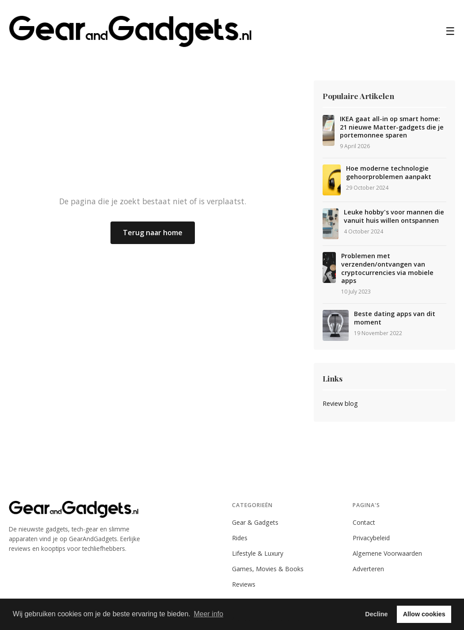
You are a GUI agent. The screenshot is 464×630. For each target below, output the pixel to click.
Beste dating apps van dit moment (394, 318)
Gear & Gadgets (255, 522)
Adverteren (368, 569)
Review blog (340, 403)
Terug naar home (153, 232)
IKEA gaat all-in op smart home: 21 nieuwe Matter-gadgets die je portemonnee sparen (392, 127)
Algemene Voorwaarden (387, 553)
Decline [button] (376, 614)
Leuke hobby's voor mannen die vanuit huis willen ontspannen (394, 216)
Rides (239, 538)
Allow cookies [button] (424, 614)
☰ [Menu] (450, 31)
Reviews (243, 584)
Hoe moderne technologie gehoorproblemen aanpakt (388, 172)
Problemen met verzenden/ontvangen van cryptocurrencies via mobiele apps (387, 268)
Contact (364, 522)
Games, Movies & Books (268, 569)
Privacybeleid (371, 538)
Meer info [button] (208, 614)
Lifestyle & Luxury (257, 553)
